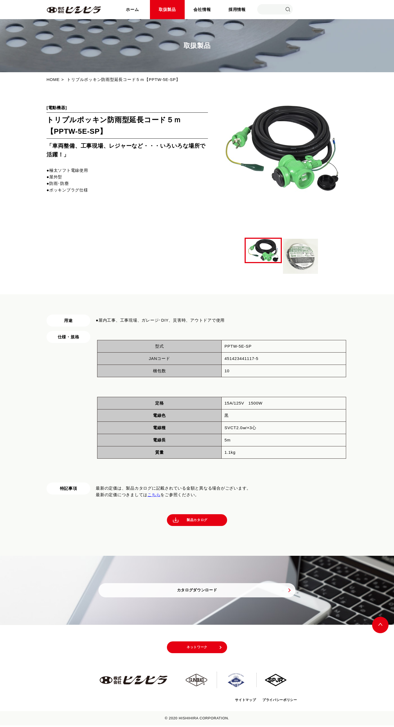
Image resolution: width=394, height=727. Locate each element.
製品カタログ (197, 521)
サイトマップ (237, 701)
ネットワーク (197, 650)
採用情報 (237, 9)
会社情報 (202, 9)
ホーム (132, 9)
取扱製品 (167, 9)
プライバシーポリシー (277, 701)
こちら (153, 494)
